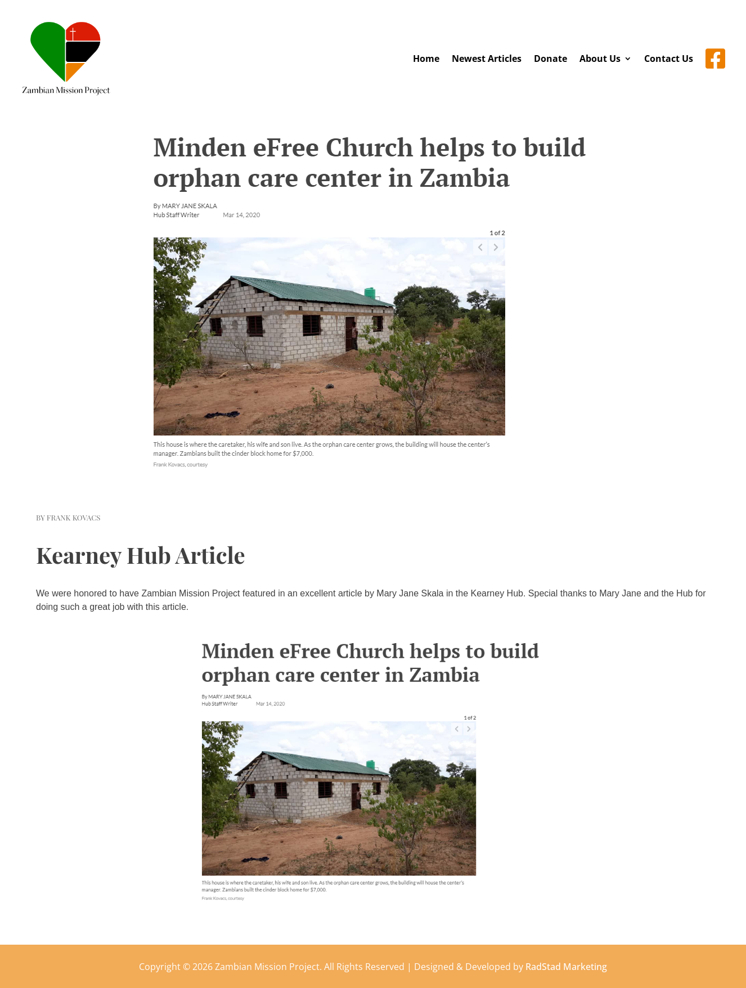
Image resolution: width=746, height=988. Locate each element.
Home (426, 58)
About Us (600, 58)
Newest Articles (487, 58)
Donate (550, 58)
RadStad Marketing (566, 966)
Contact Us (668, 58)
